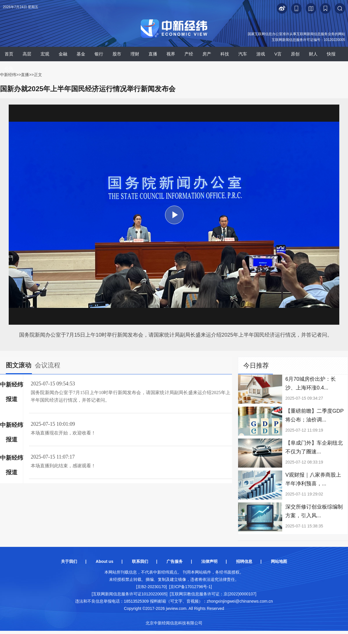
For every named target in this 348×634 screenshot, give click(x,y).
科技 (224, 53)
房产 (206, 53)
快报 (331, 53)
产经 (188, 53)
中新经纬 (8, 74)
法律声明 (209, 561)
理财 (134, 53)
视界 (170, 53)
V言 (278, 53)
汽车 (242, 53)
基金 (81, 53)
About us (104, 561)
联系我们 (140, 561)
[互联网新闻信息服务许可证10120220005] (129, 594)
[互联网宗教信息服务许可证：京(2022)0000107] (213, 594)
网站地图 (279, 561)
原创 (295, 53)
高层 (27, 53)
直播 (152, 53)
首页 (9, 53)
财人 (313, 53)
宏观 (45, 53)
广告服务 (174, 561)
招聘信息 (244, 561)
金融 (63, 53)
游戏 (260, 53)
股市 (117, 53)
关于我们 (69, 561)
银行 (99, 53)
